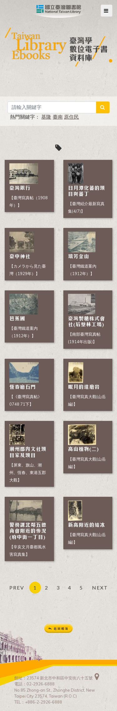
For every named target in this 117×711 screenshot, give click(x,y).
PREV (16, 587)
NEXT (100, 587)
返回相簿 (58, 628)
